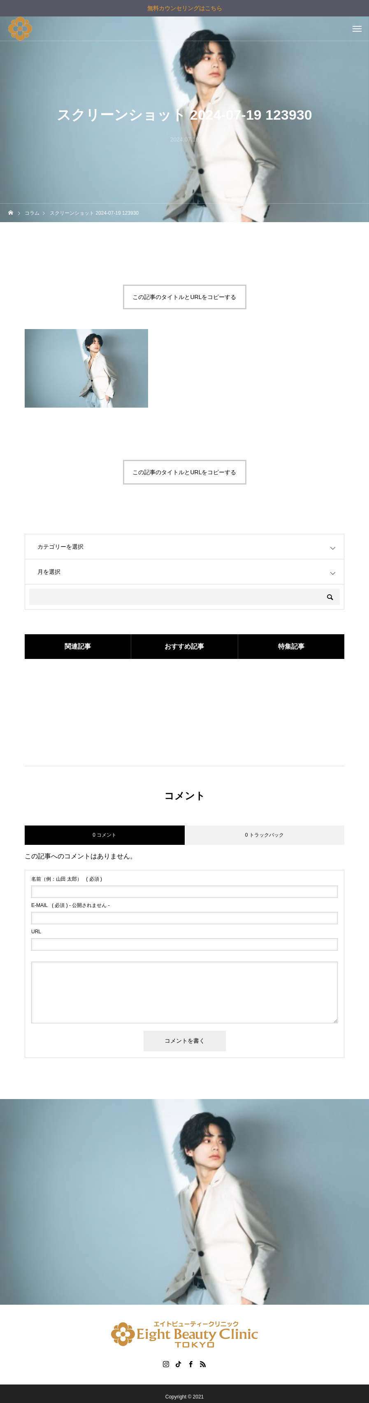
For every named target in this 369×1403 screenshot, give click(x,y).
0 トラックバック (264, 835)
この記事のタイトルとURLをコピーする (184, 297)
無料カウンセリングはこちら (184, 8)
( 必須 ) (66, 879)
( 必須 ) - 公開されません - (70, 905)
